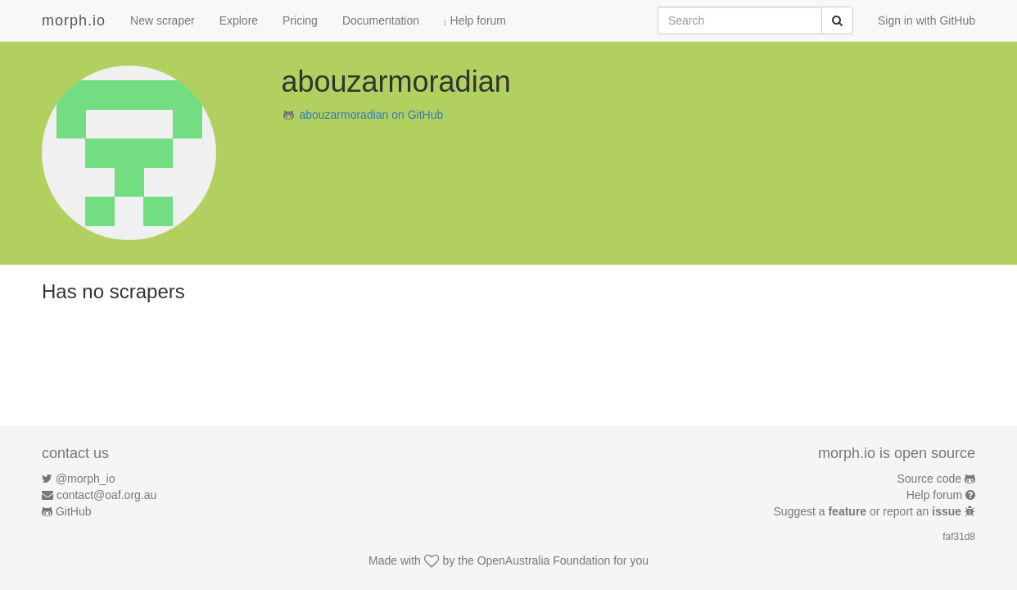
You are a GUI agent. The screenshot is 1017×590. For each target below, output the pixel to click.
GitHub (74, 511)
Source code (929, 478)
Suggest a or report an (869, 511)
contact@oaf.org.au (106, 495)
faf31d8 (958, 536)
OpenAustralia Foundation (544, 560)
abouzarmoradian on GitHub (371, 114)
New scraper (162, 20)
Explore (238, 20)
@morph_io (85, 478)
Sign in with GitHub (926, 20)
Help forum (475, 20)
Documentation (380, 20)
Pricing (300, 20)
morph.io (74, 20)
